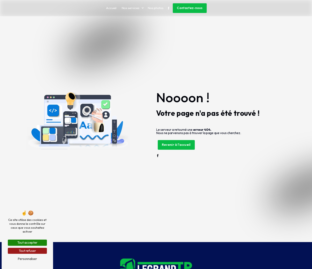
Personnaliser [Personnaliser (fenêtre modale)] (27, 259)
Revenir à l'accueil (176, 145)
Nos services (130, 8)
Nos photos (156, 8)
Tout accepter (27, 242)
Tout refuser (27, 251)
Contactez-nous (189, 8)
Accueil (111, 8)
